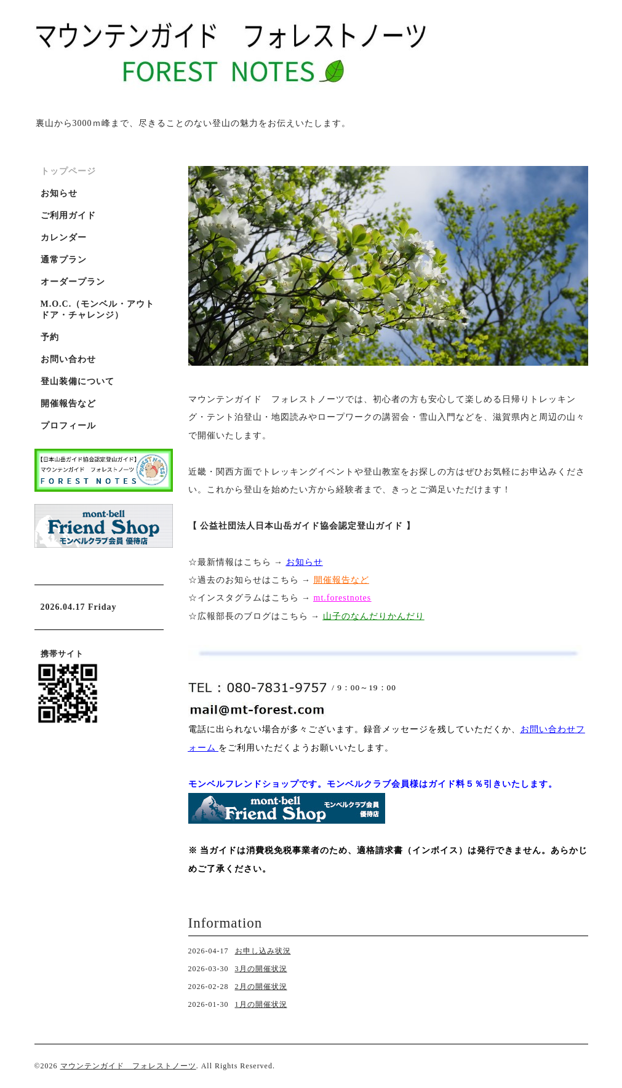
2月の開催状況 (261, 986)
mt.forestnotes (343, 597)
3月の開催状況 (261, 968)
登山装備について (77, 381)
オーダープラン (73, 281)
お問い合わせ (68, 359)
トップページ (68, 171)
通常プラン (64, 259)
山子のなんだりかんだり (374, 616)
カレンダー (64, 237)
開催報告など (68, 403)
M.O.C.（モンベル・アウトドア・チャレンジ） (98, 309)
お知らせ (304, 562)
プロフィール (68, 425)
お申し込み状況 (263, 951)
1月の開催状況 (261, 1004)
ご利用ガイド (68, 215)
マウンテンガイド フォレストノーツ (128, 1066)
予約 (50, 337)
